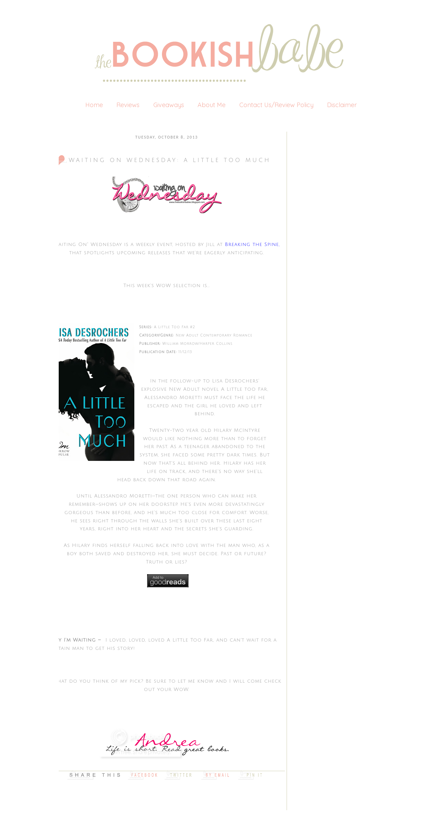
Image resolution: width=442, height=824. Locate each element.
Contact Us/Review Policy (276, 105)
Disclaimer (342, 105)
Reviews (128, 105)
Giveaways (168, 105)
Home (94, 105)
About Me (211, 105)
